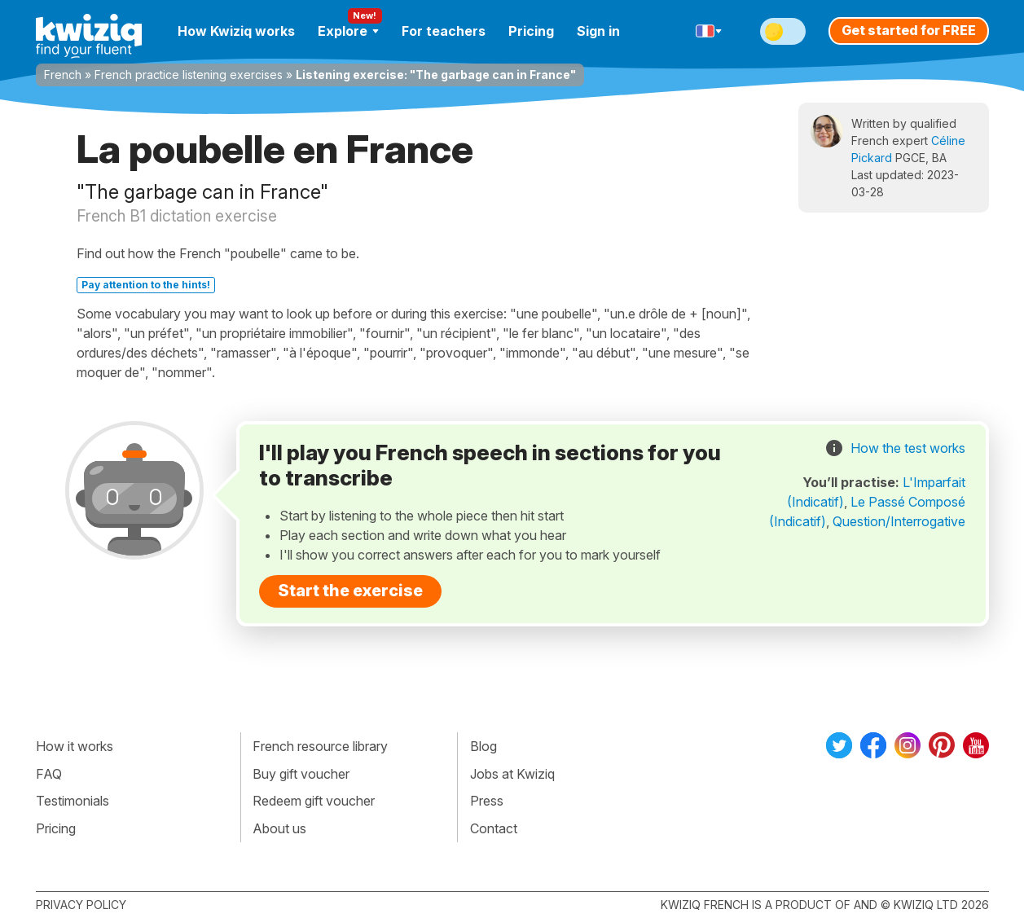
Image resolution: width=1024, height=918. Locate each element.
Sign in (598, 31)
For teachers (444, 31)
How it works (74, 746)
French (62, 74)
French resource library (320, 746)
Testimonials (72, 801)
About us (279, 828)
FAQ (49, 774)
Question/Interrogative (899, 521)
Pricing (531, 31)
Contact (493, 828)
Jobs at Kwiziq (512, 774)
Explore (348, 31)
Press (486, 801)
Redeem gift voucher (314, 801)
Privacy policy (81, 904)
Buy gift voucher (301, 774)
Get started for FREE (909, 30)
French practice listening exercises (188, 74)
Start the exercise (350, 590)
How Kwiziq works (236, 31)
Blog (483, 746)
